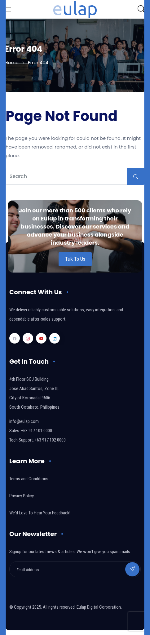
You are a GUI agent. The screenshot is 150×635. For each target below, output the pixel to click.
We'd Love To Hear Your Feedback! (39, 513)
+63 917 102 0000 (50, 440)
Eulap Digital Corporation (99, 607)
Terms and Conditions (28, 479)
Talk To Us (75, 259)
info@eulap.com (24, 421)
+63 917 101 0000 (36, 430)
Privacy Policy (21, 496)
